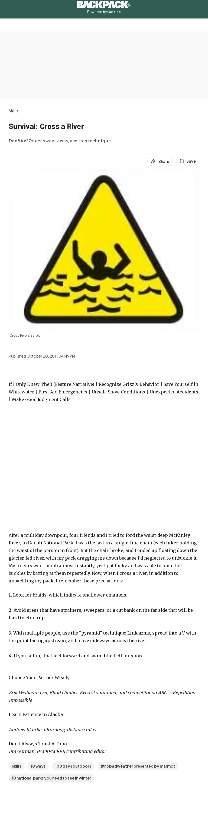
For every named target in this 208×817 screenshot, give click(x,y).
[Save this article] (187, 161)
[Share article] (160, 161)
